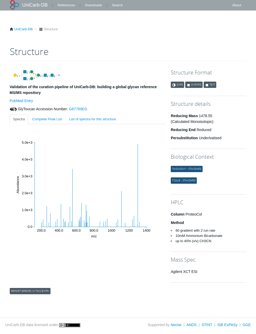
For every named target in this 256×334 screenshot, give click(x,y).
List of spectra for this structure (92, 119)
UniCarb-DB (35, 5)
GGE (247, 325)
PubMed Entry (21, 101)
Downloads (93, 5)
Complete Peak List (47, 119)
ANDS (191, 325)
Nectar (176, 325)
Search (117, 5)
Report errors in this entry (30, 291)
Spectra (19, 119)
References (66, 5)
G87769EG (77, 109)
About (236, 5)
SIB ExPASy (227, 325)
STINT (207, 325)
